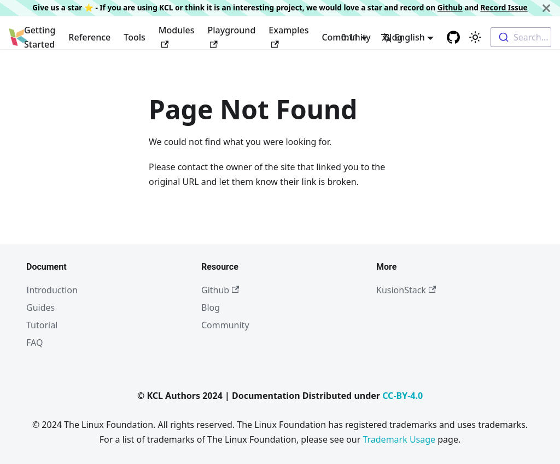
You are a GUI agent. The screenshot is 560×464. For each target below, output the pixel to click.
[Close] (546, 8)
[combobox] (521, 37)
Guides (40, 307)
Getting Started (39, 37)
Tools (134, 37)
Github (450, 7)
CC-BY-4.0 (402, 396)
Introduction (52, 290)
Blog (210, 307)
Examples (288, 36)
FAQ (34, 343)
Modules (177, 36)
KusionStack (406, 290)
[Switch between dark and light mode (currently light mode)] (475, 37)
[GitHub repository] (453, 37)
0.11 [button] (350, 37)
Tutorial (41, 325)
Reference (89, 37)
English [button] (402, 37)
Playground (232, 36)
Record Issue (503, 7)
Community (225, 325)
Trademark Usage (399, 439)
